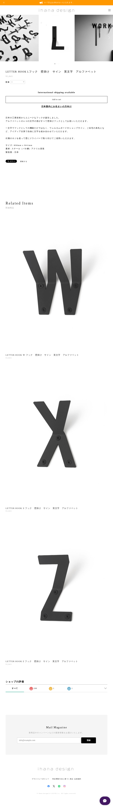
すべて (15, 688)
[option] (56, 37)
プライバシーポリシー (40, 779)
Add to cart (56, 99)
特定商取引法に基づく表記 (62, 779)
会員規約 (77, 779)
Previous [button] (4, 37)
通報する (23, 161)
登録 (88, 740)
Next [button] (108, 37)
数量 (8, 82)
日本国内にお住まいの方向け (56, 106)
